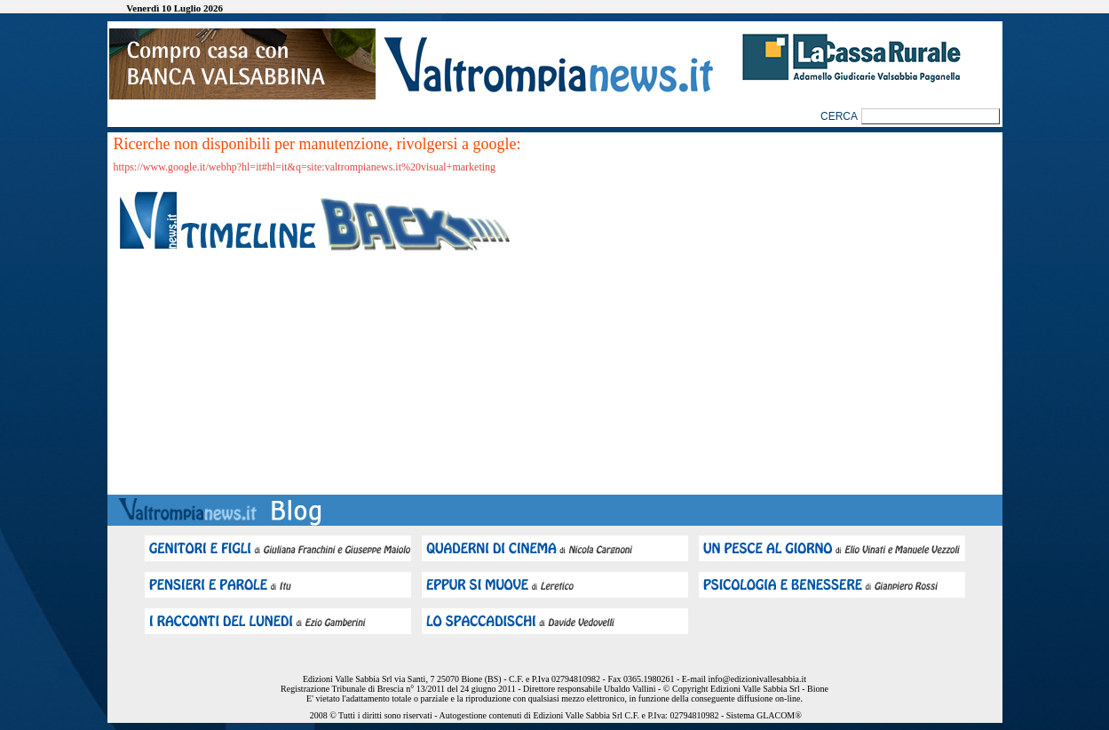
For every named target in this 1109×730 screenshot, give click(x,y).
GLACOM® (779, 715)
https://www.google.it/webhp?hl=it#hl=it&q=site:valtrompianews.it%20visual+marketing (305, 167)
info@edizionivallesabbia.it (757, 679)
